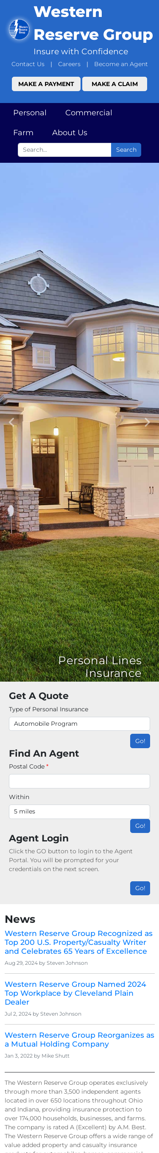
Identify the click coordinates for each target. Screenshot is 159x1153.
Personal (30, 112)
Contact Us (28, 64)
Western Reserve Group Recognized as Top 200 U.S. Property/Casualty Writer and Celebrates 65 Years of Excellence (79, 942)
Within (19, 797)
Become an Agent (121, 64)
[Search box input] (65, 150)
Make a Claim (115, 84)
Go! (140, 741)
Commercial (88, 112)
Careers (69, 64)
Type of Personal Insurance (48, 709)
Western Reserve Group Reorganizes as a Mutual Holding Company (79, 1039)
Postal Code (28, 766)
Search (126, 149)
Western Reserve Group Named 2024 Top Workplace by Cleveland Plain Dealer (75, 993)
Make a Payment (46, 84)
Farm (23, 132)
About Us (69, 132)
